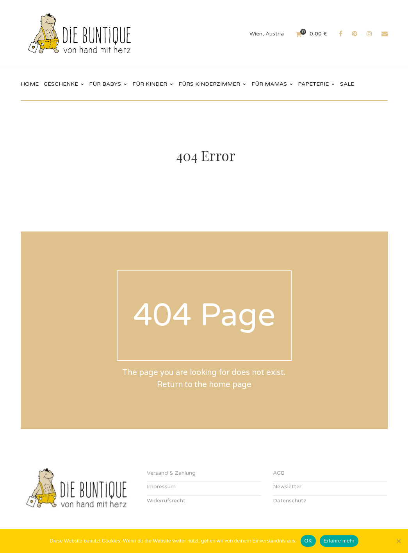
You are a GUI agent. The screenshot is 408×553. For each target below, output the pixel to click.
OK (308, 541)
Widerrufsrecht (166, 500)
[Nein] (398, 541)
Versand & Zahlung (171, 473)
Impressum (161, 486)
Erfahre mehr (339, 541)
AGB (279, 473)
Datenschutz (289, 500)
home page (230, 384)
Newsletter (287, 486)
